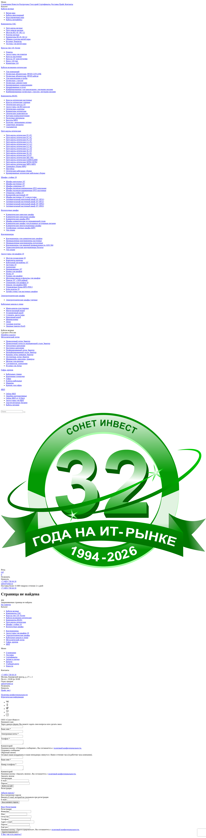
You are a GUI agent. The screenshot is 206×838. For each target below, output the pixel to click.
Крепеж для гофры (14, 385)
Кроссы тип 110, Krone (10, 48)
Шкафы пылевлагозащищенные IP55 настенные (26, 190)
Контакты (69, 4)
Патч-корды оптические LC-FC (19, 142)
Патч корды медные (14, 28)
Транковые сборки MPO (16, 166)
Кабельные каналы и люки (12, 304)
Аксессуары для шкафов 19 (12, 254)
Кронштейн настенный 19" (17, 195)
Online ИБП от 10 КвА (15, 398)
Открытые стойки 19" (15, 193)
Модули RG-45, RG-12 (15, 32)
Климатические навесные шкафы (20, 214)
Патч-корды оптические (11, 131)
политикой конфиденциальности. (68, 749)
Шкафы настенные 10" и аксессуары (21, 197)
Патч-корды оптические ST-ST (19, 155)
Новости (15, 4)
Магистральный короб (15, 310)
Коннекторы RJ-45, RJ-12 (16, 37)
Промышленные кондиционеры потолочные (24, 243)
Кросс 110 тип (12, 61)
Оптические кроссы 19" (16, 104)
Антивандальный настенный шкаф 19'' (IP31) (25, 202)
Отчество (5, 818)
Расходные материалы (15, 118)
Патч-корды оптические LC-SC (19, 146)
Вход (3, 808)
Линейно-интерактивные (16, 396)
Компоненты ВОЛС (9, 96)
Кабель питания (12, 405)
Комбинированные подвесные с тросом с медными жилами (31, 92)
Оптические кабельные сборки (19, 171)
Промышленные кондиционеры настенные (24, 241)
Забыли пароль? (7, 794)
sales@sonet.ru (7, 584)
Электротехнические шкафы (13, 296)
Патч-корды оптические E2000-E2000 (21, 160)
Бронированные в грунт (16, 87)
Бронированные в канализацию (19, 85)
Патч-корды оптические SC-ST (19, 151)
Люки (8, 322)
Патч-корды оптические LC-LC (19, 144)
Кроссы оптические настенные (19, 100)
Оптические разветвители (17, 113)
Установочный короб (14, 313)
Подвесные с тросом (14, 80)
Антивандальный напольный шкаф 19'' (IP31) (25, 199)
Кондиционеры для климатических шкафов (24, 238)
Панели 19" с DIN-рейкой (16, 280)
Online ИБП (11, 394)
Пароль (4, 785)
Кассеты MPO (12, 120)
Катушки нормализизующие (18, 116)
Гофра (8, 379)
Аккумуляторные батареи (16, 403)
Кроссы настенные (14, 56)
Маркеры (10, 383)
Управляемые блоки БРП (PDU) (19, 287)
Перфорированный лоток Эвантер (20, 350)
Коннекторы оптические (16, 111)
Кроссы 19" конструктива (16, 59)
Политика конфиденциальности (14, 695)
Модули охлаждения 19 (16, 258)
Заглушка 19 (11, 265)
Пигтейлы (10, 169)
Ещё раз (4, 828)
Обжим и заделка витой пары (18, 39)
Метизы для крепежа (14, 361)
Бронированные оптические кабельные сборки (25, 173)
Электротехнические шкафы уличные (21, 300)
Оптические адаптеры (15, 109)
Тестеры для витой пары (16, 44)
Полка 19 (10, 274)
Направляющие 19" (14, 269)
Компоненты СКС (8, 24)
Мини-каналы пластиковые (17, 308)
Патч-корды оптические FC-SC (19, 137)
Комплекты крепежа (14, 260)
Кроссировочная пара (15, 17)
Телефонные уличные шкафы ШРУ (20, 228)
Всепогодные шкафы (10, 210)
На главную (6, 605)
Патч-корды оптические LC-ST (19, 149)
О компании (6, 4)
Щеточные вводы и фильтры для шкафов (23, 278)
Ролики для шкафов (14, 276)
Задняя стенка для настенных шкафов (22, 291)
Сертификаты (45, 4)
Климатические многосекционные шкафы (23, 226)
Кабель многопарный (15, 15)
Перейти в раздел (8, 335)
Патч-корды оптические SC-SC (19, 153)
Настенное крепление (15, 348)
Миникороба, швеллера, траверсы (20, 359)
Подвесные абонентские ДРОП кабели (22, 76)
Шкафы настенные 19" (15, 184)
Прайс (62, 4)
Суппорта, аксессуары (15, 315)
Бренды (9, 661)
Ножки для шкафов (14, 271)
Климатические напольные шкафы (20, 217)
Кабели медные (7, 9)
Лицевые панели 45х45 (15, 326)
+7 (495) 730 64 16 (8, 581)
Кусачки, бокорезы (14, 41)
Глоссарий (34, 4)
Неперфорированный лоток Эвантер (21, 352)
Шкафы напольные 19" (15, 181)
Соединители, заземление (17, 363)
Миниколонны (12, 319)
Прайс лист (6, 690)
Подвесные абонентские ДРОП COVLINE (23, 74)
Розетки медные (12, 35)
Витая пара (10, 13)
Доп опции (10, 230)
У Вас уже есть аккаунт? (11, 836)
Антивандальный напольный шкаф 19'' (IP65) (25, 204)
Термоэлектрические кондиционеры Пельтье (25, 247)
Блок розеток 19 (12, 289)
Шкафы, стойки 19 (9, 177)
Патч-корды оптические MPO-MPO (21, 164)
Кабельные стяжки (14, 374)
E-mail (3, 782)
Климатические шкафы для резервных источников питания (31, 223)
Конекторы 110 (12, 63)
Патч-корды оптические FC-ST (19, 140)
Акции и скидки (13, 659)
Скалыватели (11, 127)
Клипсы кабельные (14, 381)
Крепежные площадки (15, 376)
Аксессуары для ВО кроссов (18, 107)
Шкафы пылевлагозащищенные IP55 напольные (26, 188)
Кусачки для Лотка (14, 366)
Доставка (55, 4)
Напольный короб (13, 317)
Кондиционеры (7, 234)
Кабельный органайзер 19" (17, 262)
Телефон (4, 821)
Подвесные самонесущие (16, 83)
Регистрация (11, 808)
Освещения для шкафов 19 (17, 282)
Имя (3, 815)
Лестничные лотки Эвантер (17, 357)
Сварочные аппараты (15, 125)
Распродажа (24, 4)
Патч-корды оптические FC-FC (19, 135)
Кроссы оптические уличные (18, 102)
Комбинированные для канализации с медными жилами (29, 89)
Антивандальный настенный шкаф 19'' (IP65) (25, 206)
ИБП (3, 389)
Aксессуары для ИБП (15, 400)
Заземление (11, 267)
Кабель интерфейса (14, 20)
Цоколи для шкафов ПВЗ (16, 285)
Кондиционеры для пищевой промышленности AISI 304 (29, 245)
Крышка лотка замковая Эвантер (19, 355)
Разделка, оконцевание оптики (18, 122)
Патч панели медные (14, 30)
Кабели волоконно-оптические (14, 67)
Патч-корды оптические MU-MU (20, 157)
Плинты (9, 52)
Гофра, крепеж (7, 370)
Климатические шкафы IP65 (18, 219)
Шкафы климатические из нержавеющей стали (26, 221)
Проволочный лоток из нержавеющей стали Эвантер (28, 343)
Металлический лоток (10, 337)
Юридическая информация (12, 697)
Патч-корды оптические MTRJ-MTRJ (21, 162)
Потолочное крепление (15, 346)
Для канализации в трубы (16, 78)
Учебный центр (12, 664)
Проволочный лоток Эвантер (18, 341)
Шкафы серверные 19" (15, 186)
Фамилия (5, 813)
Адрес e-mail (6, 823)
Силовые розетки (13, 324)
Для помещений (12, 72)
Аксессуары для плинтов (16, 54)
